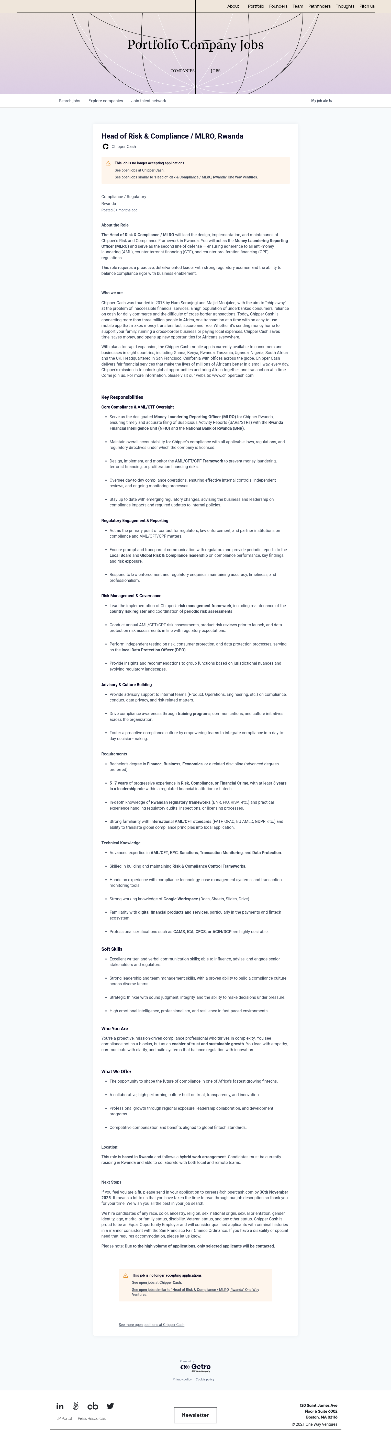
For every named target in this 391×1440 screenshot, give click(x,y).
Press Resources (92, 1418)
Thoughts (345, 6)
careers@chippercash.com (229, 1192)
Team (298, 6)
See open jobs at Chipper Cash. (140, 170)
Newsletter (195, 1415)
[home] (33, 6)
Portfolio (256, 6)
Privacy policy (182, 1379)
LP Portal (64, 1418)
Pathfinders (319, 6)
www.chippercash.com (232, 375)
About (233, 6)
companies (105, 100)
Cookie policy (205, 1379)
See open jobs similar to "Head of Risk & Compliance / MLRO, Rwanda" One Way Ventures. (186, 177)
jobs (69, 100)
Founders (278, 6)
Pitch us (367, 6)
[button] (235, 6)
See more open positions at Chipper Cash (152, 1325)
